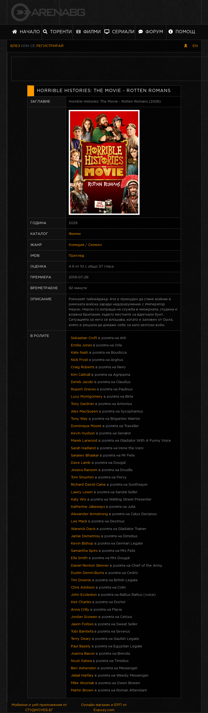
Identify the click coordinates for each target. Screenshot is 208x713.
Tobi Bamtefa (82, 631)
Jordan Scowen (84, 617)
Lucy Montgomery (87, 396)
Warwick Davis (83, 529)
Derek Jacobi (82, 382)
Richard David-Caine (88, 484)
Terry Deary (81, 638)
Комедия (76, 245)
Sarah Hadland (83, 448)
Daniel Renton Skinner (90, 565)
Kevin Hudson (83, 433)
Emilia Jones (81, 345)
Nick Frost (79, 360)
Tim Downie (81, 580)
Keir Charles (81, 602)
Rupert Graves (83, 389)
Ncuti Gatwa (81, 661)
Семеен (95, 245)
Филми (88, 31)
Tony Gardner (82, 404)
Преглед (76, 255)
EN (195, 46)
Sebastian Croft (84, 338)
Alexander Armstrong (89, 514)
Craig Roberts (82, 367)
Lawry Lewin (82, 492)
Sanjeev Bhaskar (85, 455)
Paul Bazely (81, 646)
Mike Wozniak (82, 683)
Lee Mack (79, 521)
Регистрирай (50, 46)
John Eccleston (84, 594)
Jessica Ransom (84, 470)
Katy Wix (78, 499)
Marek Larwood (84, 440)
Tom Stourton (82, 477)
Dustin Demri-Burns (87, 573)
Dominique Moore (86, 426)
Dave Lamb (81, 462)
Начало (26, 31)
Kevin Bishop (82, 543)
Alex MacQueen (84, 411)
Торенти (57, 31)
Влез (15, 46)
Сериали (119, 31)
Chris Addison (83, 587)
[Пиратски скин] (185, 46)
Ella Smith (79, 558)
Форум (150, 31)
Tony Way (79, 418)
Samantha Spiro (84, 550)
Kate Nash (79, 352)
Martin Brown (82, 690)
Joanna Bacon (83, 653)
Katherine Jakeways (88, 506)
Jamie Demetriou (85, 536)
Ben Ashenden (83, 668)
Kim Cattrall (80, 374)
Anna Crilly (80, 609)
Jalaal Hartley (82, 675)
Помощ (182, 31)
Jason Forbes (82, 624)
